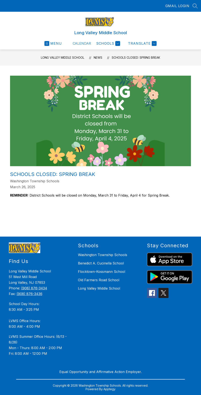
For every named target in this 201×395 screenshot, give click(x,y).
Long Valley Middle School (62, 57)
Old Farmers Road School (98, 280)
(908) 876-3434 (34, 288)
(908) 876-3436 (29, 294)
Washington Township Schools (102, 255)
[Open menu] (53, 43)
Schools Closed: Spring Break (136, 57)
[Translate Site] (142, 43)
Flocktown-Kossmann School (101, 271)
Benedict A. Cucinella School (101, 263)
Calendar (82, 43)
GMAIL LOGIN (177, 6)
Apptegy (109, 389)
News (98, 57)
